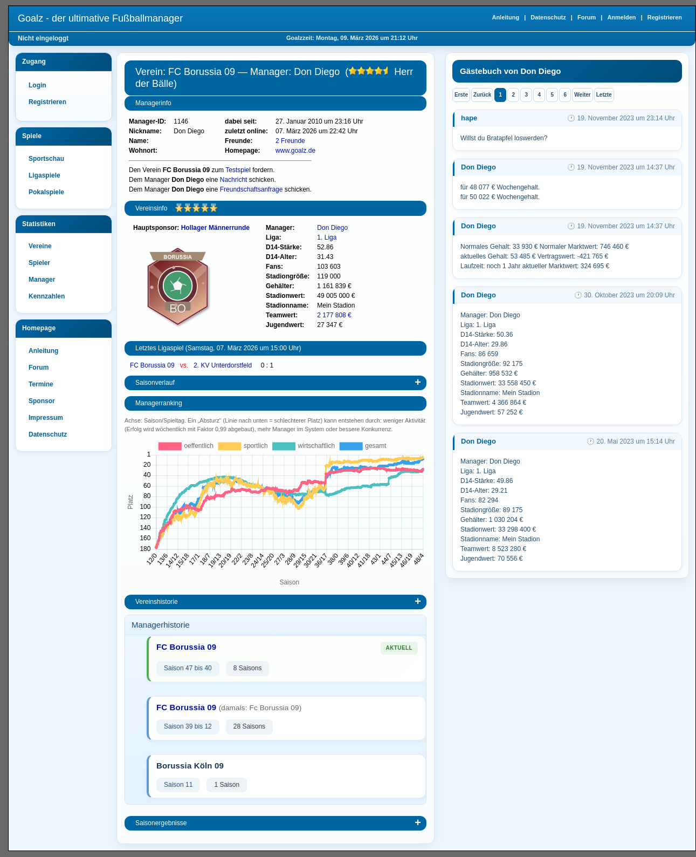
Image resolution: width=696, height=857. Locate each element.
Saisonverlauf (155, 382)
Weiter (582, 95)
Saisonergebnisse (161, 823)
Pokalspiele (46, 192)
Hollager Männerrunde (215, 228)
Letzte (604, 95)
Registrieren (664, 17)
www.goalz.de (295, 150)
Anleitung (505, 17)
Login (37, 85)
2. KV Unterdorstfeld (223, 365)
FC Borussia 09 (153, 365)
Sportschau (46, 158)
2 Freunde (290, 141)
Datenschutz (548, 17)
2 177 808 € (334, 315)
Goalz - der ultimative (100, 18)
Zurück (482, 95)
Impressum (46, 417)
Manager (42, 279)
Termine (41, 384)
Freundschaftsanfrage (251, 189)
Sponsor (42, 401)
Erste (461, 95)
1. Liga (326, 237)
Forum (586, 17)
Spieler (39, 263)
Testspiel (238, 170)
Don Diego (332, 228)
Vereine (40, 246)
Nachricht (233, 179)
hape (469, 118)
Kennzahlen (47, 296)
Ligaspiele (44, 175)
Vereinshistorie (156, 602)
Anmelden (621, 17)
